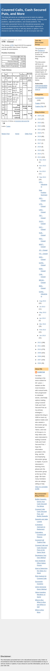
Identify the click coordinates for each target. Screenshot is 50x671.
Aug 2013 (42, 301)
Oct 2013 (42, 171)
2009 (39, 353)
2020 (39, 133)
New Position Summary (43, 192)
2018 (39, 140)
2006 (39, 363)
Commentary (39, 98)
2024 (39, 119)
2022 (39, 126)
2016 (39, 147)
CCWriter (41, 372)
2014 (39, 154)
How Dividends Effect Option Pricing (40, 563)
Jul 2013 (42, 307)
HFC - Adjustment (43, 184)
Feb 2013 (42, 330)
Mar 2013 (42, 324)
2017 (39, 143)
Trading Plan (39, 106)
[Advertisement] (18, 637)
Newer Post (5, 134)
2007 (39, 360)
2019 (39, 136)
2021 (39, 129)
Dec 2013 (42, 160)
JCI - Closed (43, 250)
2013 (39, 157)
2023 (39, 122)
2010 (39, 349)
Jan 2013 (42, 335)
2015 (39, 150)
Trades (8, 126)
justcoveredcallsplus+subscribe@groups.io (41, 87)
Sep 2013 (42, 177)
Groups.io (41, 50)
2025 (39, 116)
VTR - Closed (7, 42)
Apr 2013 (42, 318)
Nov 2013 (42, 166)
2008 (39, 356)
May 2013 (42, 312)
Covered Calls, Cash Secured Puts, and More (24, 12)
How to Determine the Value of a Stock (41, 571)
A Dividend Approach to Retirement (40, 527)
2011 (39, 346)
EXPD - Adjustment (43, 294)
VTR (11, 45)
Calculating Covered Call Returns (40, 534)
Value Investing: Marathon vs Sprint (40, 594)
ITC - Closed (43, 254)
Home (17, 134)
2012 (39, 342)
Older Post (28, 134)
